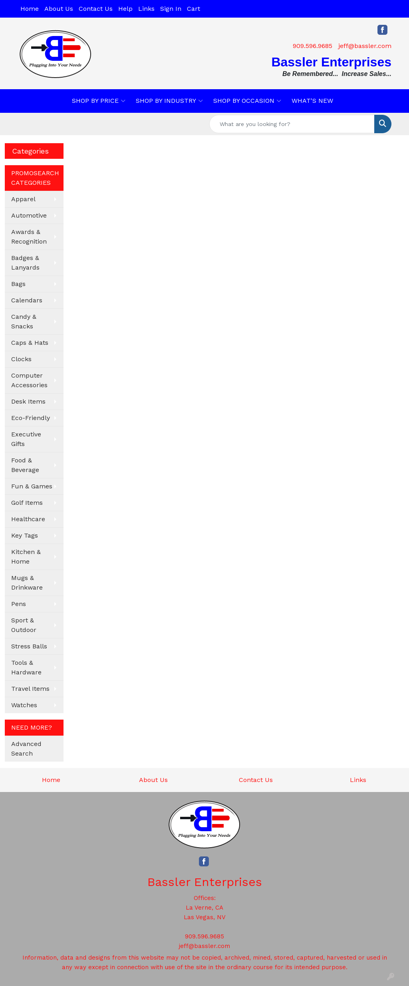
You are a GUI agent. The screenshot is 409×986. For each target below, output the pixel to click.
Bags (18, 284)
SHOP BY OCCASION (247, 101)
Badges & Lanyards (25, 262)
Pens (18, 604)
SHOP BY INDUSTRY (169, 101)
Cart (193, 8)
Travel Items (30, 688)
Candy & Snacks (23, 321)
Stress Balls (29, 646)
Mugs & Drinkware (27, 582)
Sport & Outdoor (23, 625)
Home (29, 8)
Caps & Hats (29, 342)
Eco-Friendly (30, 418)
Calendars (26, 300)
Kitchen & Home (26, 556)
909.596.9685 (312, 46)
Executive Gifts (26, 439)
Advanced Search (26, 748)
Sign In (170, 8)
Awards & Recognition (29, 236)
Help (125, 8)
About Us (58, 8)
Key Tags (24, 535)
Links (146, 8)
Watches (24, 705)
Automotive (29, 215)
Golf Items (27, 502)
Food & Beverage (25, 465)
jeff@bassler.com (364, 46)
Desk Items (28, 401)
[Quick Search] (292, 124)
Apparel (23, 199)
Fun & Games (31, 486)
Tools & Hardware (26, 667)
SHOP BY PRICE (98, 101)
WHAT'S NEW (312, 100)
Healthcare (28, 519)
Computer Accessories (29, 380)
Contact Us (96, 8)
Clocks (21, 359)
